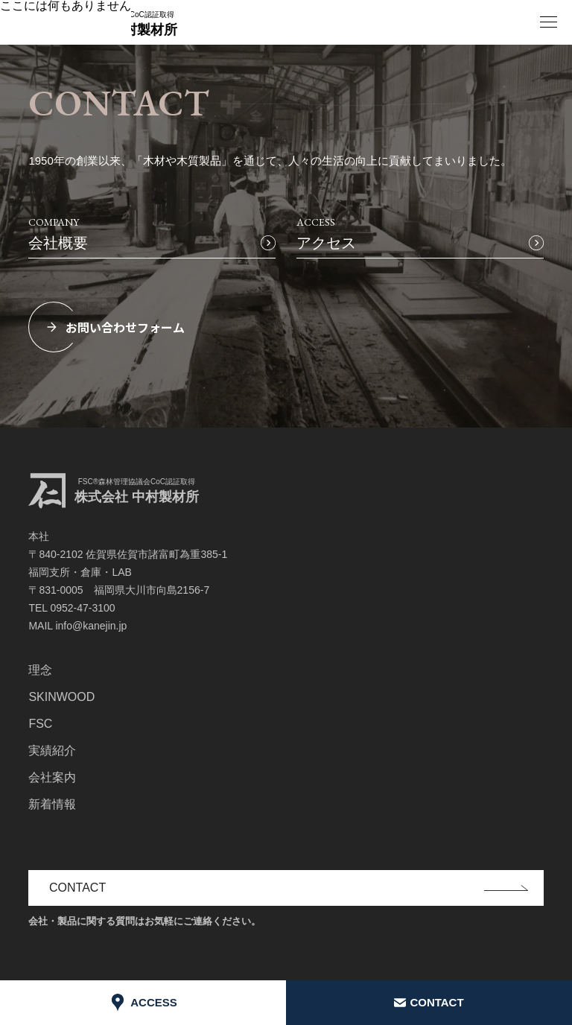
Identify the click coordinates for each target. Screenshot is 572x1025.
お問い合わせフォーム (106, 327)
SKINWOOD (61, 697)
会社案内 (52, 778)
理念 (40, 670)
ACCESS (420, 236)
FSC (40, 724)
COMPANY (152, 236)
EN (511, 22)
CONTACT (289, 887)
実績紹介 (52, 751)
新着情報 (52, 804)
